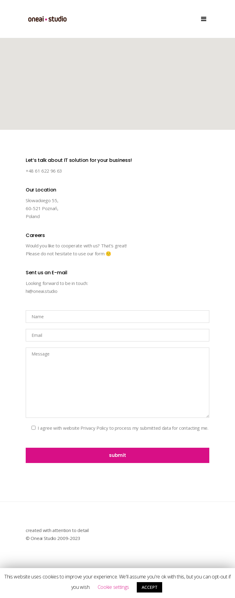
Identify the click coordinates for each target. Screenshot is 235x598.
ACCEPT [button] (149, 587)
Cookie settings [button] (113, 587)
